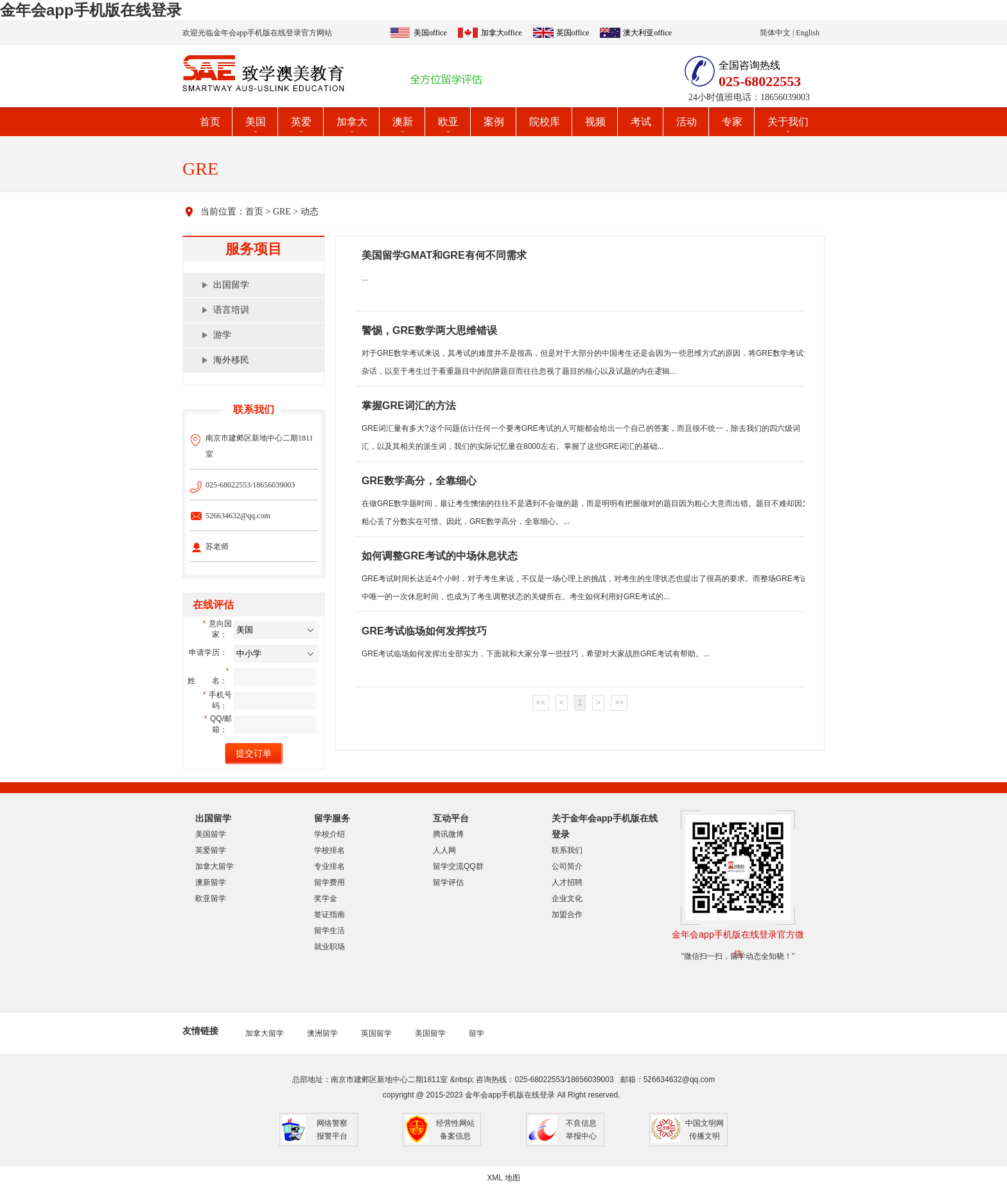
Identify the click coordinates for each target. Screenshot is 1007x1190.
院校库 (544, 121)
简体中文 (775, 32)
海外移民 (231, 360)
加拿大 (352, 121)
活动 (686, 121)
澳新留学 (210, 882)
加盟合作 (567, 914)
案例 (494, 121)
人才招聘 (567, 882)
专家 (732, 121)
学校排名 (329, 850)
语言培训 (231, 310)
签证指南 (329, 914)
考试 (641, 121)
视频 (595, 121)
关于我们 (788, 121)
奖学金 (325, 898)
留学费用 (329, 882)
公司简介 (567, 866)
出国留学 (231, 285)
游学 (222, 335)
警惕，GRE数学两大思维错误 (429, 330)
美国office (430, 32)
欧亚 (448, 121)
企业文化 (567, 898)
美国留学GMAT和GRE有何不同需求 (444, 255)
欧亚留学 (210, 898)
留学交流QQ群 (458, 866)
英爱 (301, 121)
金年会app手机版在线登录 (91, 10)
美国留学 (210, 834)
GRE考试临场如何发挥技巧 (424, 631)
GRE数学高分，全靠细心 (419, 480)
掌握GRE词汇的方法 (409, 405)
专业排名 (329, 866)
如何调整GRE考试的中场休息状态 (440, 555)
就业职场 (329, 946)
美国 (255, 121)
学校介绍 (329, 834)
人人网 (444, 850)
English (807, 32)
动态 (310, 211)
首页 (210, 121)
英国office (573, 32)
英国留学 (376, 1033)
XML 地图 (503, 1177)
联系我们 (567, 850)
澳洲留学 (322, 1033)
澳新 (402, 121)
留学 (476, 1033)
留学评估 (448, 882)
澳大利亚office (647, 32)
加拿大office (501, 32)
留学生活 (329, 930)
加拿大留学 (214, 866)
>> (619, 702)
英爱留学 (210, 850)
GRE (282, 211)
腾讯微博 (448, 834)
